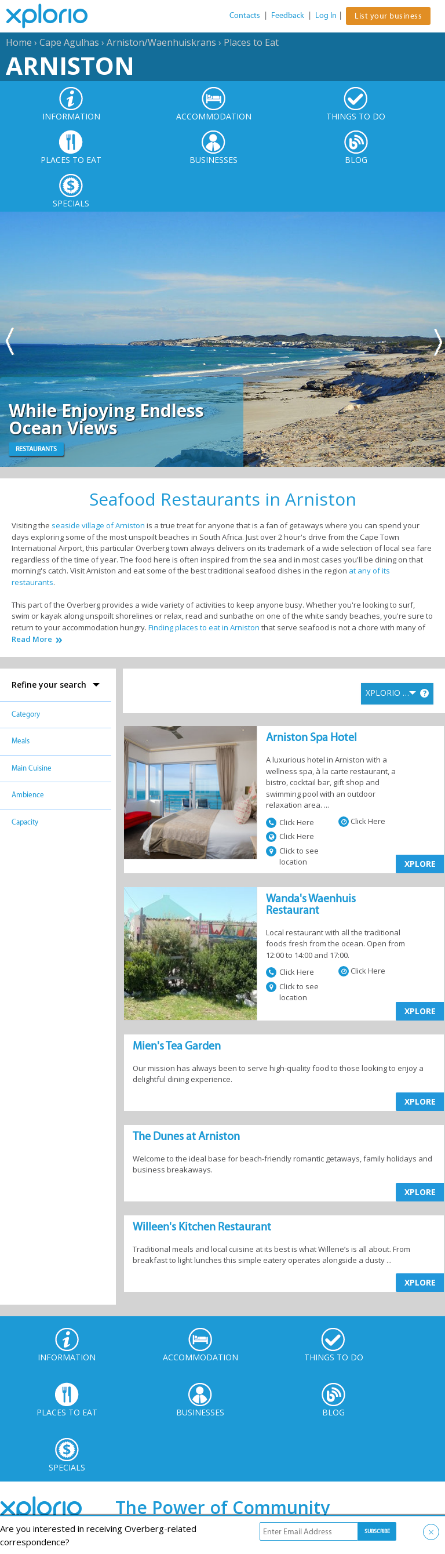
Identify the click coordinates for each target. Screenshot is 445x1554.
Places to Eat (251, 42)
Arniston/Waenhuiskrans (161, 42)
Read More (32, 639)
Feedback (287, 15)
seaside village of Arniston (98, 525)
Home (19, 42)
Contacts (244, 15)
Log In (326, 15)
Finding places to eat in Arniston (204, 627)
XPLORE (420, 863)
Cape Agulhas (69, 42)
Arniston (70, 65)
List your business (388, 16)
